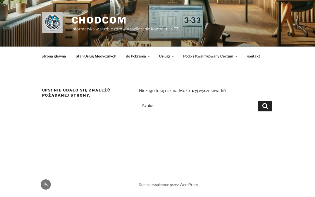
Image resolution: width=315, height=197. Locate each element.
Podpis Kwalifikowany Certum (210, 56)
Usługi (167, 56)
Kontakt (253, 56)
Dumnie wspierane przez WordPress (168, 184)
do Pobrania (138, 56)
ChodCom (99, 20)
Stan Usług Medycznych (96, 56)
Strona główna (53, 56)
